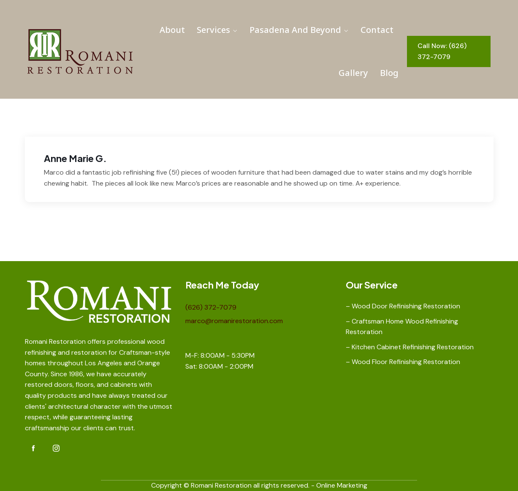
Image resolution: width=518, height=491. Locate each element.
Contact (377, 29)
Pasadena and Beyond (295, 29)
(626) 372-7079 (210, 307)
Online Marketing (341, 485)
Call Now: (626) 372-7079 (442, 51)
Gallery (353, 72)
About (172, 29)
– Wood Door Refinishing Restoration (403, 306)
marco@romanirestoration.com (234, 320)
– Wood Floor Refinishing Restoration (403, 361)
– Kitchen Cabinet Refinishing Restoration (410, 347)
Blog (389, 72)
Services (213, 29)
